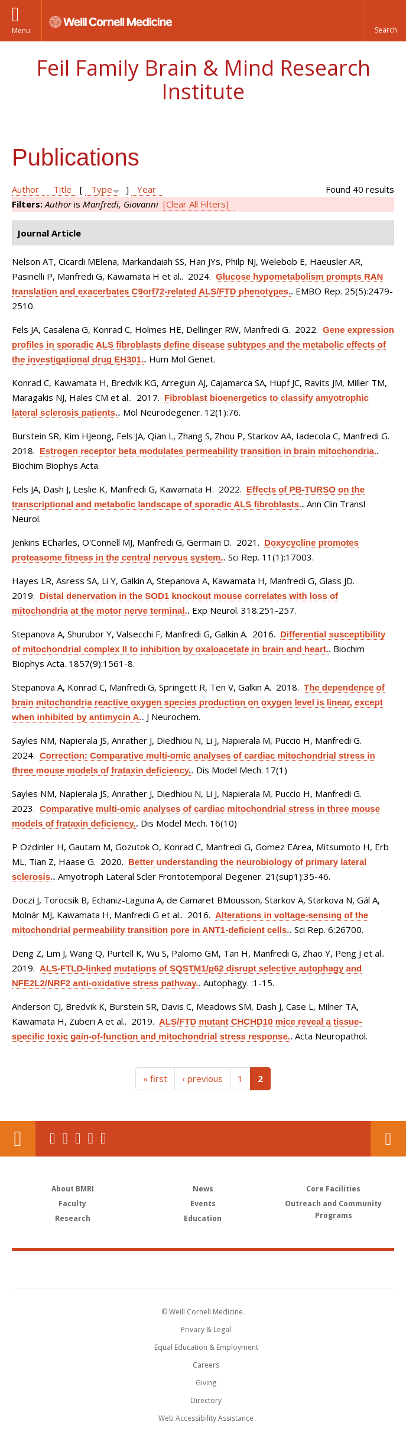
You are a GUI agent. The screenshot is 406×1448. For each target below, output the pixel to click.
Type (101, 189)
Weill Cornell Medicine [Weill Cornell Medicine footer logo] (134, 1269)
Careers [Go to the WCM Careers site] (206, 1365)
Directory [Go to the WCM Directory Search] (206, 1400)
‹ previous (202, 1078)
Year (146, 189)
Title (62, 189)
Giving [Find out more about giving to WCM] (206, 1383)
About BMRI (72, 1189)
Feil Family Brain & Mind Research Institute (203, 79)
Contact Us (388, 1139)
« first (155, 1078)
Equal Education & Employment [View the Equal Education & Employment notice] (206, 1347)
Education (203, 1218)
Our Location (17, 1139)
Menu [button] (21, 30)
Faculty (72, 1203)
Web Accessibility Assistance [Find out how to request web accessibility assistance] (206, 1418)
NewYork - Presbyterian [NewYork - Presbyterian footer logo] (284, 1269)
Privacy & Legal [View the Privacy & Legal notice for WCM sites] (206, 1329)
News (203, 1189)
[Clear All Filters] (196, 204)
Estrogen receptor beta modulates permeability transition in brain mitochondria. (208, 451)
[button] (385, 20)
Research (72, 1218)
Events (203, 1203)
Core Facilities (333, 1189)
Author (25, 189)
